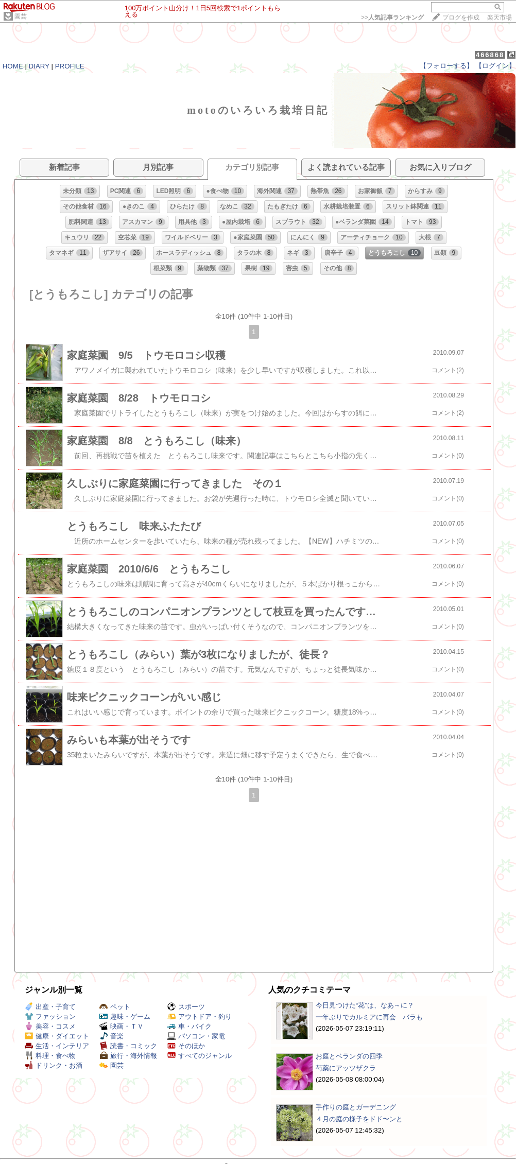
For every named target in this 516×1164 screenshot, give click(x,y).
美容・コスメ (50, 1026)
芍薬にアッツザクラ (346, 1068)
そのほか (186, 1046)
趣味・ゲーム (124, 1016)
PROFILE (69, 66)
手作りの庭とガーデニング (356, 1107)
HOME (13, 66)
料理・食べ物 (50, 1055)
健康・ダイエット (57, 1036)
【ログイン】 (495, 66)
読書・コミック (128, 1046)
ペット (114, 1007)
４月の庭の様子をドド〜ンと (359, 1119)
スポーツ (186, 1007)
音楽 (111, 1036)
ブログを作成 (460, 17)
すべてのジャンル (199, 1055)
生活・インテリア (57, 1046)
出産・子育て (50, 1007)
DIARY (39, 66)
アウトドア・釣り (199, 1016)
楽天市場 (499, 17)
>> (392, 17)
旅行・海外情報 (128, 1055)
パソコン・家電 (196, 1036)
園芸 (20, 16)
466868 (490, 55)
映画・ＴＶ (121, 1026)
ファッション (50, 1016)
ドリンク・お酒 (53, 1065)
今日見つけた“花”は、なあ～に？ (365, 1005)
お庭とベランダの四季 (349, 1056)
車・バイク (189, 1026)
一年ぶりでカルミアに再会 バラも (369, 1017)
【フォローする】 (446, 66)
